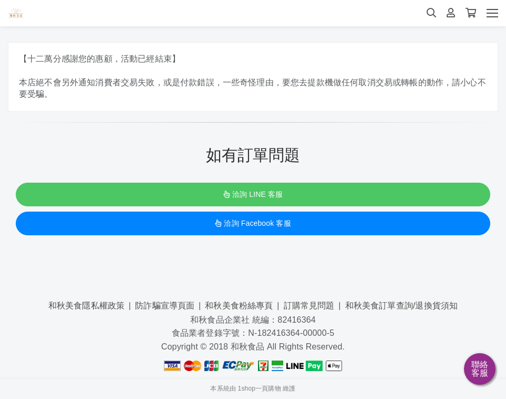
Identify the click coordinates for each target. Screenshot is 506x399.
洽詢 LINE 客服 (253, 194)
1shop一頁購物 (259, 388)
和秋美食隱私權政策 (86, 305)
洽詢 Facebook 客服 (253, 223)
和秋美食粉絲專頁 (239, 305)
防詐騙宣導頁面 (164, 305)
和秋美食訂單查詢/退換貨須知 (401, 305)
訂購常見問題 (309, 305)
